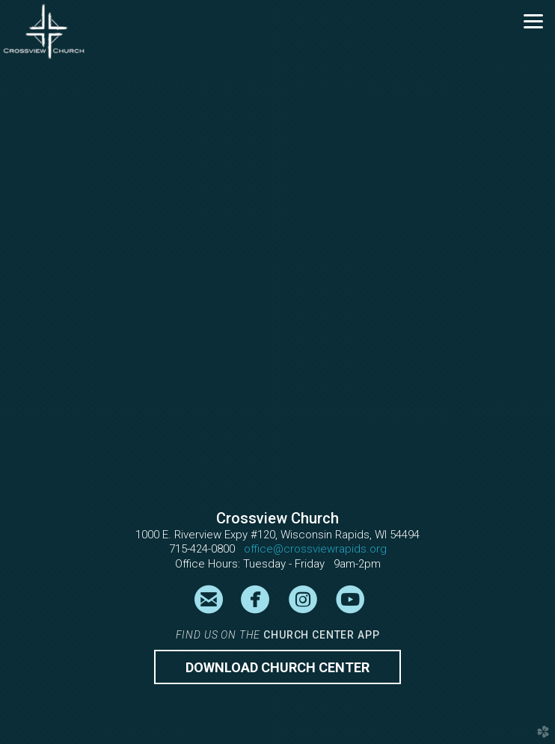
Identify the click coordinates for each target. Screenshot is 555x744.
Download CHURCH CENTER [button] (277, 667)
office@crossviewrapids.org (315, 549)
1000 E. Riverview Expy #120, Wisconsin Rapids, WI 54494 (277, 534)
